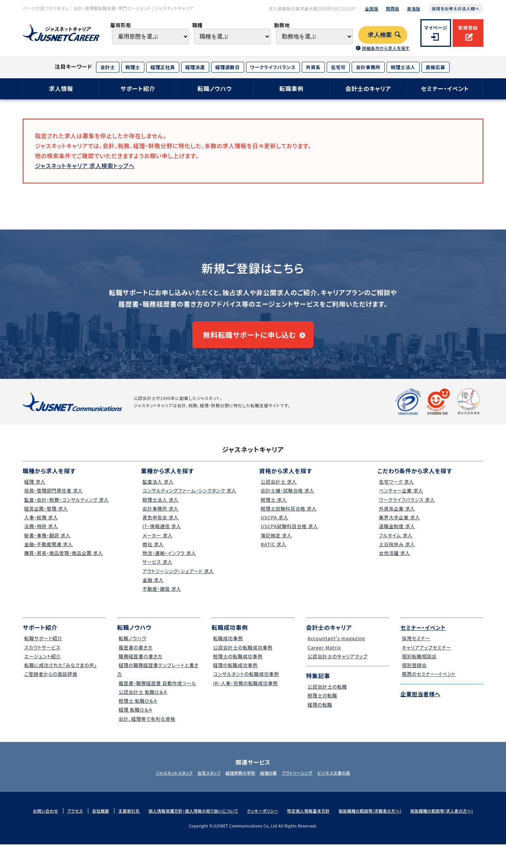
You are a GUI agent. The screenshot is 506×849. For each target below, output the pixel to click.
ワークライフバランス (273, 67)
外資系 (313, 67)
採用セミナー (415, 643)
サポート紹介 (138, 88)
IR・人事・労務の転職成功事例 (246, 687)
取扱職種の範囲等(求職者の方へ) (374, 816)
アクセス (68, 816)
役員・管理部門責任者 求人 (54, 495)
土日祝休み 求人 (396, 548)
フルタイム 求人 (395, 539)
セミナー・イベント (445, 88)
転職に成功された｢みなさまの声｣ (61, 669)
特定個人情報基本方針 (310, 816)
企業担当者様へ (421, 698)
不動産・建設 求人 (161, 593)
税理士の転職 (321, 700)
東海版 (413, 8)
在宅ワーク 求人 (396, 486)
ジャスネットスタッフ (164, 777)
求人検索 (380, 35)
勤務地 (282, 25)
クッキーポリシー (262, 816)
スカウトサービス (42, 652)
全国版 (372, 8)
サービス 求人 (157, 566)
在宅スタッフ (203, 777)
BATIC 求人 (272, 548)
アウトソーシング (303, 777)
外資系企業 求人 (396, 513)
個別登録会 (413, 669)
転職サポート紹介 (43, 643)
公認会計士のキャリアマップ (338, 660)
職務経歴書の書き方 (140, 660)
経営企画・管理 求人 (46, 513)
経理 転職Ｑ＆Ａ (135, 714)
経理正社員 (162, 67)
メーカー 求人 (157, 539)
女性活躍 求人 (393, 557)
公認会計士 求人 (278, 486)
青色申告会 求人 (160, 521)
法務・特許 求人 (40, 531)
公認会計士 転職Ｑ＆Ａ (143, 696)
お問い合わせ (38, 816)
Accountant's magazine (336, 643)
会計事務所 (368, 67)
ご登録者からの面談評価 (51, 678)
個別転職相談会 (418, 660)
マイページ (436, 27)
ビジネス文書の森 (344, 777)
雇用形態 (120, 25)
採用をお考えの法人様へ (456, 8)
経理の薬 (270, 777)
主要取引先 (123, 816)
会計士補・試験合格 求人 (287, 495)
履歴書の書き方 (135, 652)
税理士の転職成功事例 (238, 660)
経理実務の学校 (238, 777)
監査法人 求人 (157, 486)
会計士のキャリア (368, 88)
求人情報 (61, 88)
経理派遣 (195, 67)
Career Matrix (324, 652)
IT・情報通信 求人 (161, 531)
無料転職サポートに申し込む (249, 337)
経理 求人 (34, 486)
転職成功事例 (227, 643)
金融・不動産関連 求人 (48, 548)
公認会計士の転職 (327, 691)
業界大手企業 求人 (399, 521)
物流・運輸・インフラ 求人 (169, 557)
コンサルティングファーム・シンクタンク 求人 (191, 495)
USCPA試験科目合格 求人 (289, 531)
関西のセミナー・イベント (429, 678)
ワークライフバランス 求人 (407, 504)
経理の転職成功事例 (235, 669)
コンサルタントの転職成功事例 (246, 678)
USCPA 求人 (273, 521)
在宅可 (338, 67)
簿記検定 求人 (275, 539)
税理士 (133, 67)
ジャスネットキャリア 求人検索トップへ (85, 166)
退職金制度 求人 (396, 531)
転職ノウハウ (214, 88)
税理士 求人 (273, 504)
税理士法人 (403, 67)
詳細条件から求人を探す (385, 48)
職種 (197, 25)
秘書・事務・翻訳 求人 (47, 539)
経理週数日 (227, 67)
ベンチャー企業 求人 (400, 495)
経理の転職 (319, 709)
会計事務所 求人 (160, 513)
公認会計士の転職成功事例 (243, 652)
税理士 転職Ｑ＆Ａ (137, 705)
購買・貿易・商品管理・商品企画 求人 (64, 557)
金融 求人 (152, 584)
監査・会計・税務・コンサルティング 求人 (67, 504)
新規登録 (468, 27)
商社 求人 (152, 548)
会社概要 (94, 816)
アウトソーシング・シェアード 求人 (179, 575)
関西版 (392, 8)
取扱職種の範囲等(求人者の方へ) (448, 816)
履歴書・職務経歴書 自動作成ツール (158, 687)
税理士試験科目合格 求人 (289, 513)
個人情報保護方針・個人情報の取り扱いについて (190, 816)
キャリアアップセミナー (426, 652)
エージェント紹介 (42, 660)
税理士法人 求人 (160, 504)
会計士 (107, 67)
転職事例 (291, 88)
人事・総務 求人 (40, 521)
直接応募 (435, 67)
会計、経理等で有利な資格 (147, 723)
